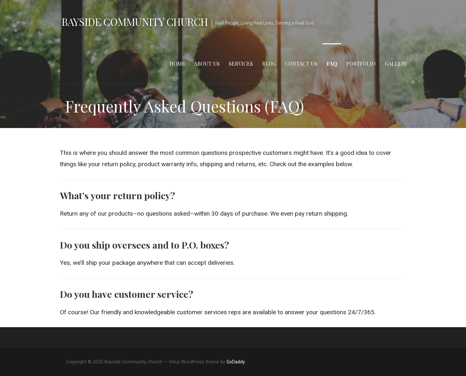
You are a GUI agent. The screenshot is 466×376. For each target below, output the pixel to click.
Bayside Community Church (134, 21)
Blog (269, 63)
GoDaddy (236, 361)
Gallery (396, 63)
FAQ (332, 63)
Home (177, 63)
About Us (207, 63)
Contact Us (301, 63)
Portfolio (361, 63)
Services (241, 63)
